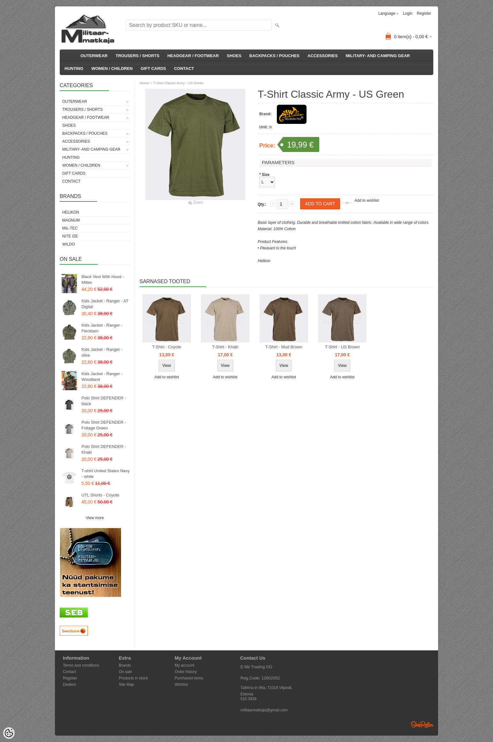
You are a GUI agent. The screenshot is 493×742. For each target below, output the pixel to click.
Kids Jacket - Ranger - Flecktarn (102, 328)
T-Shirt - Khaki (225, 346)
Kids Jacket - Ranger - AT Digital (104, 304)
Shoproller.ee (422, 724)
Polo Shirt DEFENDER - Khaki (103, 449)
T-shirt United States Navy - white (105, 473)
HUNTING (73, 68)
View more (95, 518)
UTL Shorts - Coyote (100, 495)
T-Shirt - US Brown (342, 346)
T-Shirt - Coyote (166, 346)
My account (184, 665)
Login (407, 13)
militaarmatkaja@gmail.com (264, 710)
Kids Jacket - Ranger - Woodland (102, 376)
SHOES (234, 55)
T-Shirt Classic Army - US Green (178, 83)
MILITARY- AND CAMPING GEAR (378, 55)
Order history (186, 672)
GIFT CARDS (153, 68)
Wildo (68, 244)
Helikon (70, 212)
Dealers (69, 684)
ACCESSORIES (322, 55)
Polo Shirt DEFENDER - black (103, 401)
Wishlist (181, 684)
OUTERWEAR (94, 55)
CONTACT (184, 68)
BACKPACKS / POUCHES (274, 55)
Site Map (126, 684)
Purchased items (189, 678)
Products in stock (133, 678)
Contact (69, 672)
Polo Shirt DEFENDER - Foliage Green (103, 425)
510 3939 (248, 699)
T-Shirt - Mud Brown (283, 346)
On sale (125, 672)
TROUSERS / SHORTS (137, 55)
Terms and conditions (81, 665)
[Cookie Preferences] (9, 733)
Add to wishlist (366, 200)
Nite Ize (70, 236)
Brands (125, 665)
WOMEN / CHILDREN (112, 68)
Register (424, 13)
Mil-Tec (70, 228)
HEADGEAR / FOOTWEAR (193, 55)
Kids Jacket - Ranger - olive (102, 352)
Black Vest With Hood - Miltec (102, 279)
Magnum (71, 220)
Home (144, 83)
